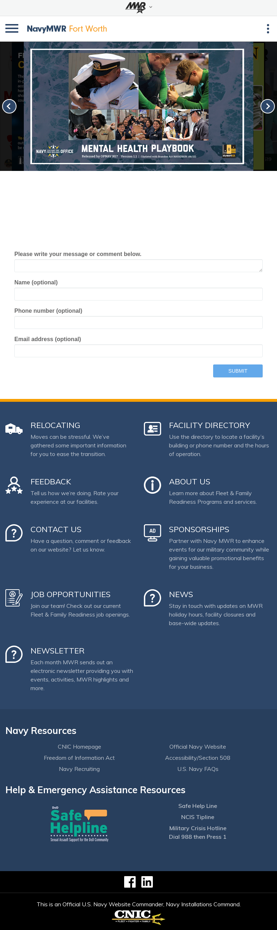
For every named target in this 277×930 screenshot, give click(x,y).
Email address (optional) (47, 339)
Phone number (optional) (48, 311)
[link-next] (267, 106)
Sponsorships (199, 529)
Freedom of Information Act (79, 757)
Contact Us (55, 529)
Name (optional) (36, 282)
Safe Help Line (197, 805)
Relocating (55, 425)
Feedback (50, 481)
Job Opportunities (70, 594)
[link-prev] (9, 106)
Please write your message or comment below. (77, 254)
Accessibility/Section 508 (197, 757)
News (181, 594)
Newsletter (57, 651)
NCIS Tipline (197, 816)
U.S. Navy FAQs (198, 768)
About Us (189, 481)
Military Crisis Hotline (197, 828)
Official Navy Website (197, 746)
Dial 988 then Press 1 (197, 836)
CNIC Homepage (79, 746)
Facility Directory (209, 425)
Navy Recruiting (79, 768)
